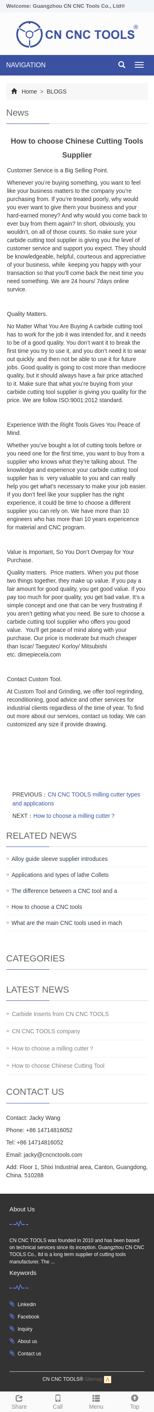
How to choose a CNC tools (46, 907)
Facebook (28, 1317)
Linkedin (27, 1304)
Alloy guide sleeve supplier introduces (59, 859)
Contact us (29, 1354)
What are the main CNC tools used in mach (66, 923)
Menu (96, 1401)
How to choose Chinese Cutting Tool (58, 1065)
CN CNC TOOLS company (46, 1031)
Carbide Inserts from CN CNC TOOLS (60, 1014)
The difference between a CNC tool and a (64, 891)
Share (19, 1401)
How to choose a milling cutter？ (74, 815)
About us (27, 1341)
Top (134, 1401)
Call (58, 1401)
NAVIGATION (26, 65)
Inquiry (25, 1329)
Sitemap (94, 1379)
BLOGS (56, 91)
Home (29, 91)
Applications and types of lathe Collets (60, 875)
